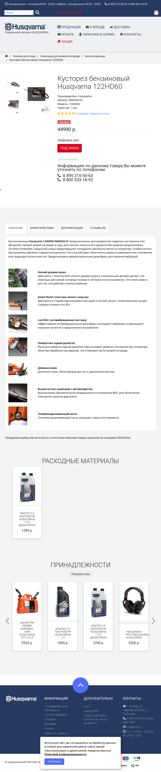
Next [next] (155, 622)
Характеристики (42, 229)
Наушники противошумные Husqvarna (138, 636)
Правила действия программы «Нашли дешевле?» (96, 721)
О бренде (50, 720)
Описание (15, 229)
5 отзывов (81, 115)
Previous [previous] (6, 622)
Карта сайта (91, 712)
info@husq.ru (132, 728)
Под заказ (69, 150)
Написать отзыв (99, 115)
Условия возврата (55, 716)
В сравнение (67, 161)
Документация (72, 229)
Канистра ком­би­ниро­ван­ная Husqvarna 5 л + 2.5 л (27, 632)
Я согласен (54, 761)
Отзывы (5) (98, 229)
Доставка (50, 725)
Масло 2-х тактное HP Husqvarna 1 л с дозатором (27, 520)
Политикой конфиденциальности (65, 754)
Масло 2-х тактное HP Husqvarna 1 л (63, 635)
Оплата (48, 730)
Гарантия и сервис (55, 734)
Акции (87, 707)
